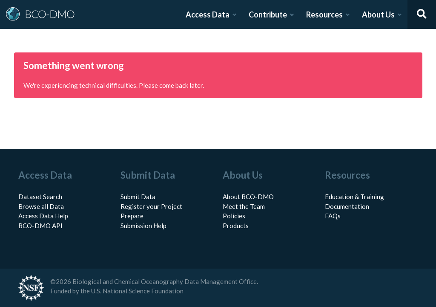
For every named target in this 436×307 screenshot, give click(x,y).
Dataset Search (40, 196)
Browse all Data (41, 206)
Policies (234, 216)
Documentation (347, 206)
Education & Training (354, 196)
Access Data (207, 14)
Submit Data (137, 196)
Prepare (131, 216)
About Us (378, 14)
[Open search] (421, 14)
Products (236, 225)
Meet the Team (244, 206)
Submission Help (143, 225)
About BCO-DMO (248, 196)
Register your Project (151, 206)
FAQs (333, 216)
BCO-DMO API (40, 225)
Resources (324, 14)
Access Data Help (43, 216)
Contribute (268, 14)
